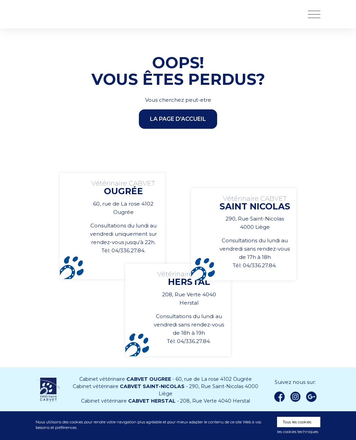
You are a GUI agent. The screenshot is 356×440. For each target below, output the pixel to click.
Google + (313, 397)
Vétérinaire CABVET (72, 14)
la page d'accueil (178, 119)
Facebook (279, 397)
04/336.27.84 (128, 250)
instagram (295, 397)
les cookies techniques (297, 431)
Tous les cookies (297, 422)
